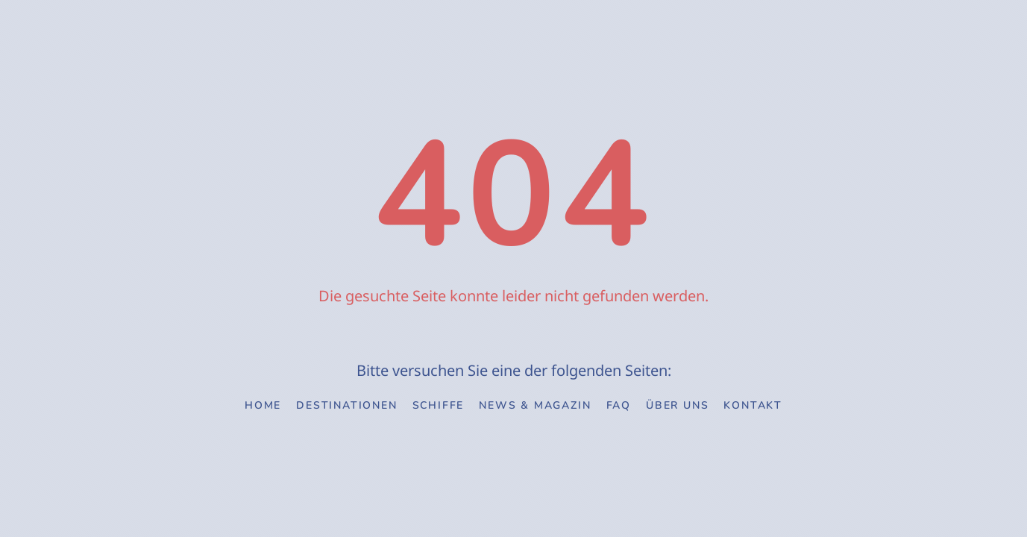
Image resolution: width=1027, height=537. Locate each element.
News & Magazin (535, 405)
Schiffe (438, 405)
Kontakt (752, 405)
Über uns (677, 405)
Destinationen (346, 405)
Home (263, 405)
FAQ (618, 405)
